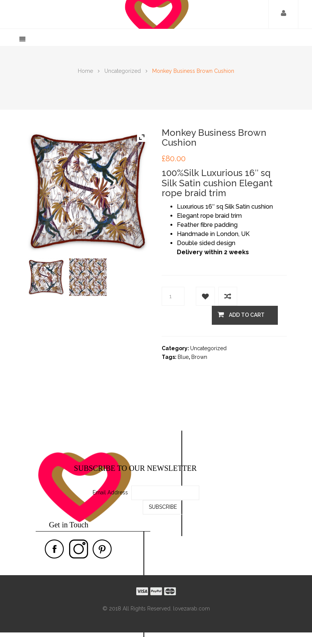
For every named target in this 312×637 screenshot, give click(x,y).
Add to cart (241, 314)
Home (85, 71)
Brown (199, 357)
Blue (183, 357)
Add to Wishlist (205, 296)
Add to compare (227, 296)
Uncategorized (122, 71)
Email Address (110, 492)
